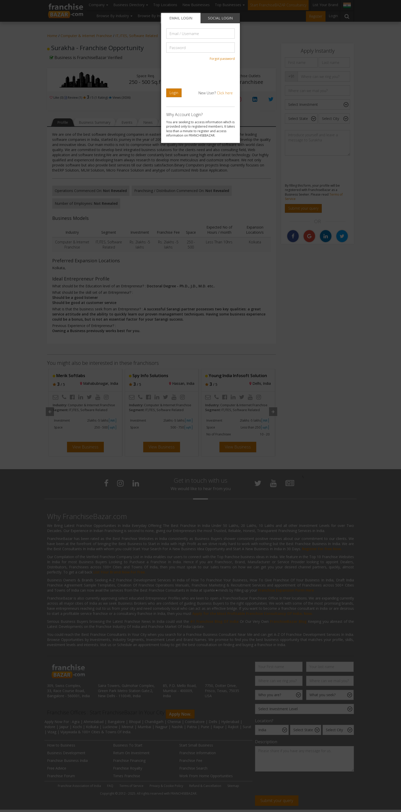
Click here (225, 93)
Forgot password (222, 59)
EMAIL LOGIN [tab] (180, 18)
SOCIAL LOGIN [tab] (220, 18)
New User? (215, 93)
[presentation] (201, 75)
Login (174, 92)
